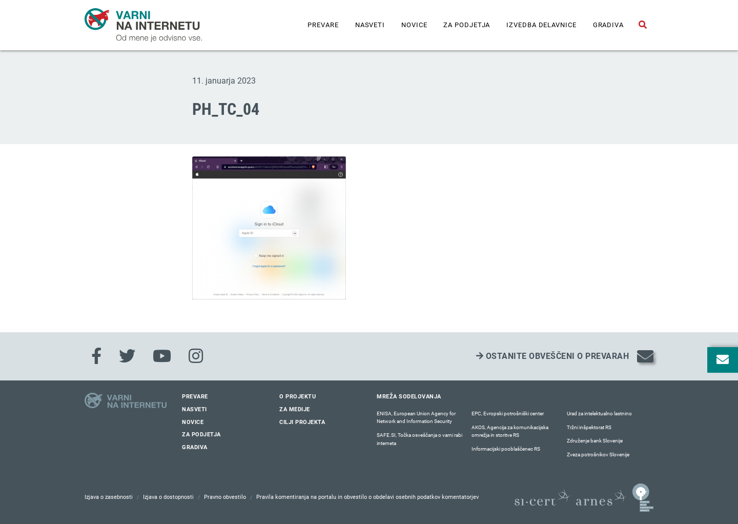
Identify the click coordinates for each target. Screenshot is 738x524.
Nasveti (370, 25)
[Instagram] (196, 356)
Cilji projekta (302, 422)
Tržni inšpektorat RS (589, 427)
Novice (414, 25)
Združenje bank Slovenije (595, 440)
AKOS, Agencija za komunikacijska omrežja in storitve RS (509, 431)
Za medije (294, 409)
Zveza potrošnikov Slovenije (598, 454)
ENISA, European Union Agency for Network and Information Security (416, 417)
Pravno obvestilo (225, 497)
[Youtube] (162, 356)
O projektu (297, 396)
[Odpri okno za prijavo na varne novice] (722, 360)
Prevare (323, 25)
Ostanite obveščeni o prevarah (552, 356)
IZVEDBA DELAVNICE (541, 25)
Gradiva (608, 25)
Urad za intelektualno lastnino (599, 413)
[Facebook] (96, 356)
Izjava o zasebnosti (109, 497)
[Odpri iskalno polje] (642, 25)
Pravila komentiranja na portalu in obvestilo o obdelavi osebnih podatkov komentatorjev (367, 497)
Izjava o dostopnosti (168, 497)
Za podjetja (466, 25)
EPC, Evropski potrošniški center (507, 413)
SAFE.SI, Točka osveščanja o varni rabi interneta (419, 439)
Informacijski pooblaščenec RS (505, 449)
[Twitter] (127, 356)
